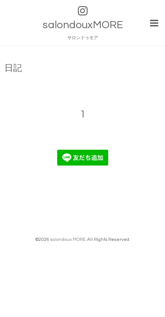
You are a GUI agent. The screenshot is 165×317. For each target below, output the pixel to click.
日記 (13, 67)
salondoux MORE (68, 238)
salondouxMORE (83, 24)
